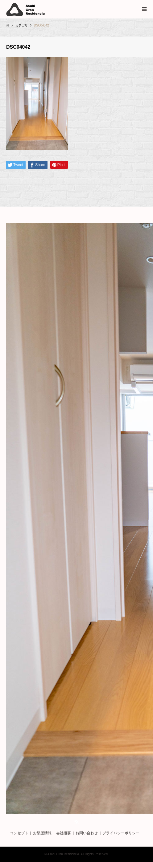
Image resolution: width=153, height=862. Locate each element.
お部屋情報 (42, 833)
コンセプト (19, 833)
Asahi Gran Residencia (63, 854)
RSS (76, 822)
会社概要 (63, 833)
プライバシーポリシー (120, 833)
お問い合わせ (87, 833)
